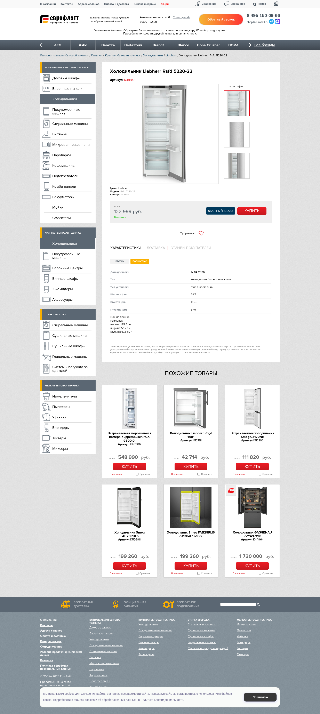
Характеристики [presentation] (125, 248)
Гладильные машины (70, 356)
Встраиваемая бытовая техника (67, 67)
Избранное (238, 3)
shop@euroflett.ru (257, 22)
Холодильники (153, 55)
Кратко (119, 261)
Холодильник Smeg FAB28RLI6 (191, 532)
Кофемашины (63, 165)
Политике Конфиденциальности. (162, 699)
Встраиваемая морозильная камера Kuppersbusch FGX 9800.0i (129, 437)
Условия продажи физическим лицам (61, 653)
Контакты (67, 4)
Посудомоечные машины (66, 111)
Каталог (96, 55)
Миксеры (60, 448)
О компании (48, 4)
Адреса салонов (88, 4)
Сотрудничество (51, 646)
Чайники (59, 417)
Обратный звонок (220, 19)
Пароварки (61, 155)
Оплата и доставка (116, 4)
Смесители (61, 218)
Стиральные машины (70, 123)
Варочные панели (67, 88)
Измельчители (64, 396)
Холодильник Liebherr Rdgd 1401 (191, 435)
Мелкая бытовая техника (62, 385)
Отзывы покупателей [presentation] (190, 248)
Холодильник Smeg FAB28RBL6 (129, 534)
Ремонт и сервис (145, 4)
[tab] (127, 248)
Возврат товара (51, 641)
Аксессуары (62, 299)
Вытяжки (59, 134)
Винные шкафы (65, 278)
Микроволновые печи (71, 144)
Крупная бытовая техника (122, 55)
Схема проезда (181, 17)
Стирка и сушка (55, 314)
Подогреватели (65, 176)
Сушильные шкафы (68, 346)
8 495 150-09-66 (263, 15)
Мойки (57, 207)
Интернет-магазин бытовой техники (64, 55)
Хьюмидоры (62, 289)
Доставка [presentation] (156, 248)
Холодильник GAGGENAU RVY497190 (252, 534)
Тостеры (59, 438)
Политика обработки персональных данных (55, 667)
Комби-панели (64, 186)
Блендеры (61, 427)
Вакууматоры (63, 197)
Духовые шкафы (66, 78)
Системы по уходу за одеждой (70, 369)
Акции (164, 4)
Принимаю (260, 697)
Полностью (140, 261)
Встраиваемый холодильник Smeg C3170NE (252, 435)
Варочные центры (67, 268)
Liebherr (171, 55)
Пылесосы (61, 406)
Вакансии (46, 660)
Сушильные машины (69, 335)
